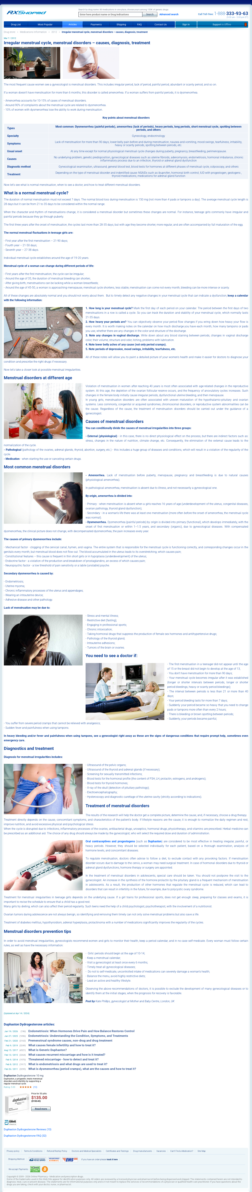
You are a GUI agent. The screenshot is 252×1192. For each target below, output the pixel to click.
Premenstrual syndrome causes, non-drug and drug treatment (70, 1040)
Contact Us (161, 24)
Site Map (202, 1151)
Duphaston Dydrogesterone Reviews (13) (27, 1129)
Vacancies (161, 1151)
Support (223, 24)
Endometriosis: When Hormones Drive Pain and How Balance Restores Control (81, 1031)
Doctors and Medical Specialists (86, 1151)
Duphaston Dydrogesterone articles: (29, 1024)
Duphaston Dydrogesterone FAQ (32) (25, 1135)
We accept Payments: (19, 1169)
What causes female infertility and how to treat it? (62, 1045)
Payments (96, 24)
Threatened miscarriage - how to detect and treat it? (63, 1059)
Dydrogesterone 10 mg (23, 1075)
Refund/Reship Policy (57, 1151)
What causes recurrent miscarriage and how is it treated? (66, 1054)
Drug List (16, 24)
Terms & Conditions (33, 1151)
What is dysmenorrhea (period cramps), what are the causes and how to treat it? (82, 1069)
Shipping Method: (16, 1159)
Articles (73, 24)
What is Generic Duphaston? (47, 1050)
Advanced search (168, 14)
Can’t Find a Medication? (181, 1151)
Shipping (121, 24)
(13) (35, 1087)
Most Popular (45, 24)
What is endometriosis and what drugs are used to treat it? (67, 1064)
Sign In (186, 24)
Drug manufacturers (142, 1151)
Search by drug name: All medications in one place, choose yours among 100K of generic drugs (123, 9)
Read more (41, 1108)
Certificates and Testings (117, 1151)
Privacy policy (13, 1151)
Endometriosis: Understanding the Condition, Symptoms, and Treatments (78, 1036)
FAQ (139, 24)
